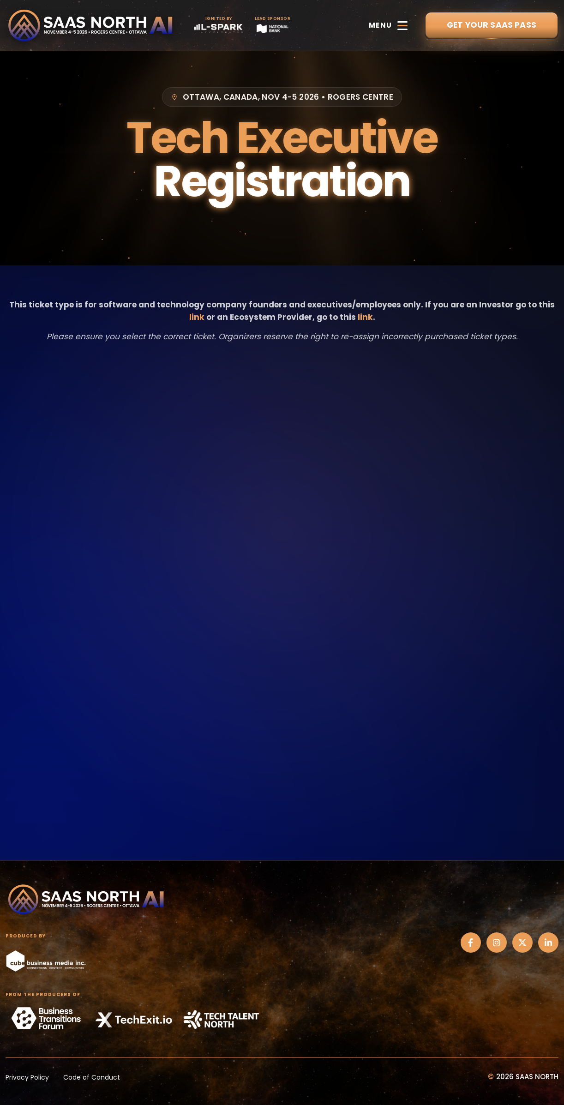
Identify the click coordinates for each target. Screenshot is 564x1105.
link (196, 317)
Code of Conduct (91, 1077)
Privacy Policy (27, 1077)
